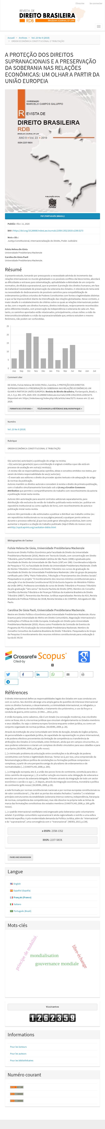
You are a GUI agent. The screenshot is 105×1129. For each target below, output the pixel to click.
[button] (11, 674)
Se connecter (96, 3)
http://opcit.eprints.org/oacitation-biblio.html (33, 527)
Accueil (11, 37)
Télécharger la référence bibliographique (59, 408)
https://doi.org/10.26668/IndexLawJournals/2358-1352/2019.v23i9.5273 (48, 230)
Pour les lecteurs (18, 1046)
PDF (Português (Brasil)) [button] (52, 216)
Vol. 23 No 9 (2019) (40, 37)
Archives (23, 37)
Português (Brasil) (22, 911)
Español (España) (22, 890)
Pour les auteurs (18, 1053)
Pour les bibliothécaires (21, 1060)
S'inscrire (79, 3)
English (17, 883)
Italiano (17, 904)
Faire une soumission (20, 857)
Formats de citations (21, 408)
